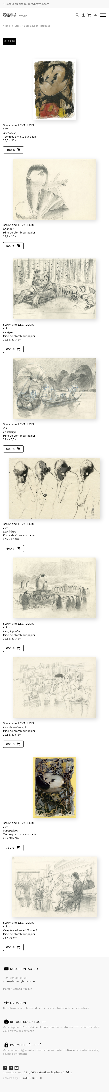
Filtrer (9, 41)
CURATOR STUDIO (30, 1078)
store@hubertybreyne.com (20, 981)
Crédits (67, 1072)
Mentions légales (50, 1072)
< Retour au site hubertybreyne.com (26, 3)
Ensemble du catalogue (37, 26)
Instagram (11, 1068)
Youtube (16, 1068)
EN (95, 14)
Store (18, 26)
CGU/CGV (30, 1072)
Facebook (5, 1068)
